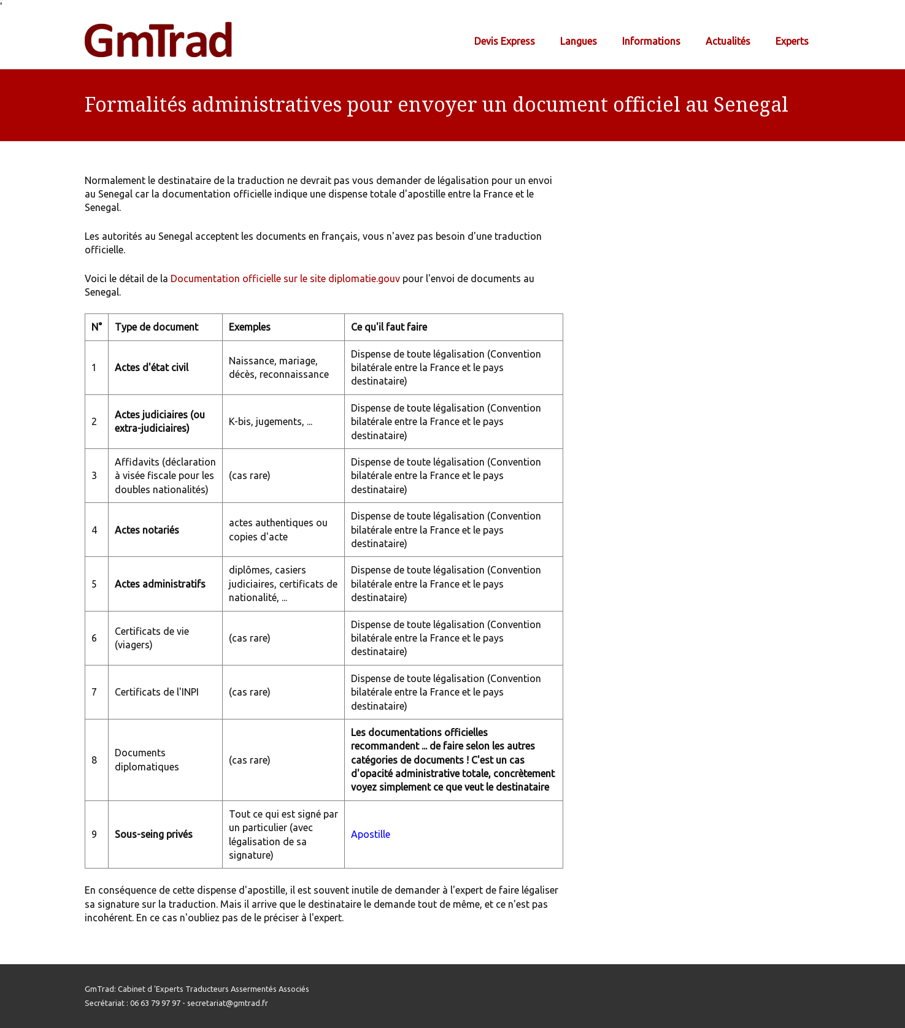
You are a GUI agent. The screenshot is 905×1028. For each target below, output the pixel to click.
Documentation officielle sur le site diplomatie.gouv (285, 278)
